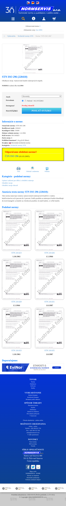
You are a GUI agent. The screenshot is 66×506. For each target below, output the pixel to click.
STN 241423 (16, 232)
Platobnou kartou (33, 405)
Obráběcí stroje (7, 183)
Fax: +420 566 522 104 (33, 430)
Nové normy (33, 442)
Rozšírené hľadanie (33, 397)
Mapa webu (33, 471)
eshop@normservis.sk (33, 432)
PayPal (33, 407)
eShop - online (33, 426)
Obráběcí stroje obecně (10, 185)
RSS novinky (33, 444)
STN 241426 (49, 232)
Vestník (33, 446)
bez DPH (39, 30)
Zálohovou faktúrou (33, 411)
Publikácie (33, 384)
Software (33, 386)
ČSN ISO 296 (12, 156)
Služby (33, 388)
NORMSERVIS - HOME (33, 473)
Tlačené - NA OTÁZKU (34, 101)
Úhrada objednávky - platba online (33, 420)
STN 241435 (49, 330)
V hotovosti (33, 416)
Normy (33, 382)
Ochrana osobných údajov (33, 479)
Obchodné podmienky (33, 477)
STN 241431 (49, 281)
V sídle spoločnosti (32, 434)
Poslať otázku (41, 111)
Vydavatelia (11, 36)
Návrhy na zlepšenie (33, 475)
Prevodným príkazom (33, 413)
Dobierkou (33, 409)
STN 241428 (16, 281)
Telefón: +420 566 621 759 (33, 428)
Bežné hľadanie (33, 395)
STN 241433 (16, 330)
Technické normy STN (25, 36)
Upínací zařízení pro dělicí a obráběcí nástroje (18, 180)
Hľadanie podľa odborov (33, 399)
